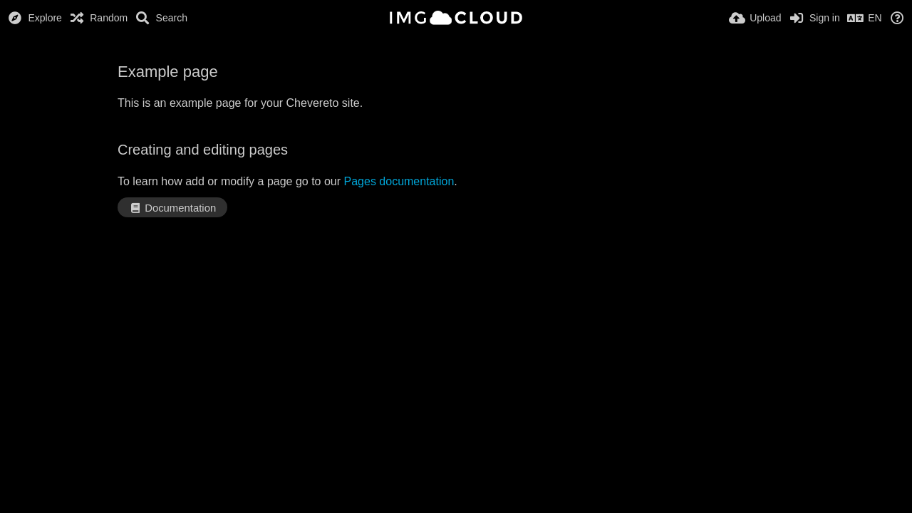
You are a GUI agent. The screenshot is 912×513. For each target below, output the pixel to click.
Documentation (172, 208)
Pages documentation (399, 181)
